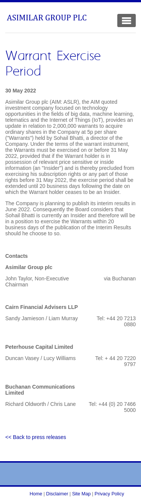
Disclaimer (57, 493)
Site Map (81, 493)
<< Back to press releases (35, 437)
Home (36, 493)
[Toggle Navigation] (126, 20)
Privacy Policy (109, 493)
